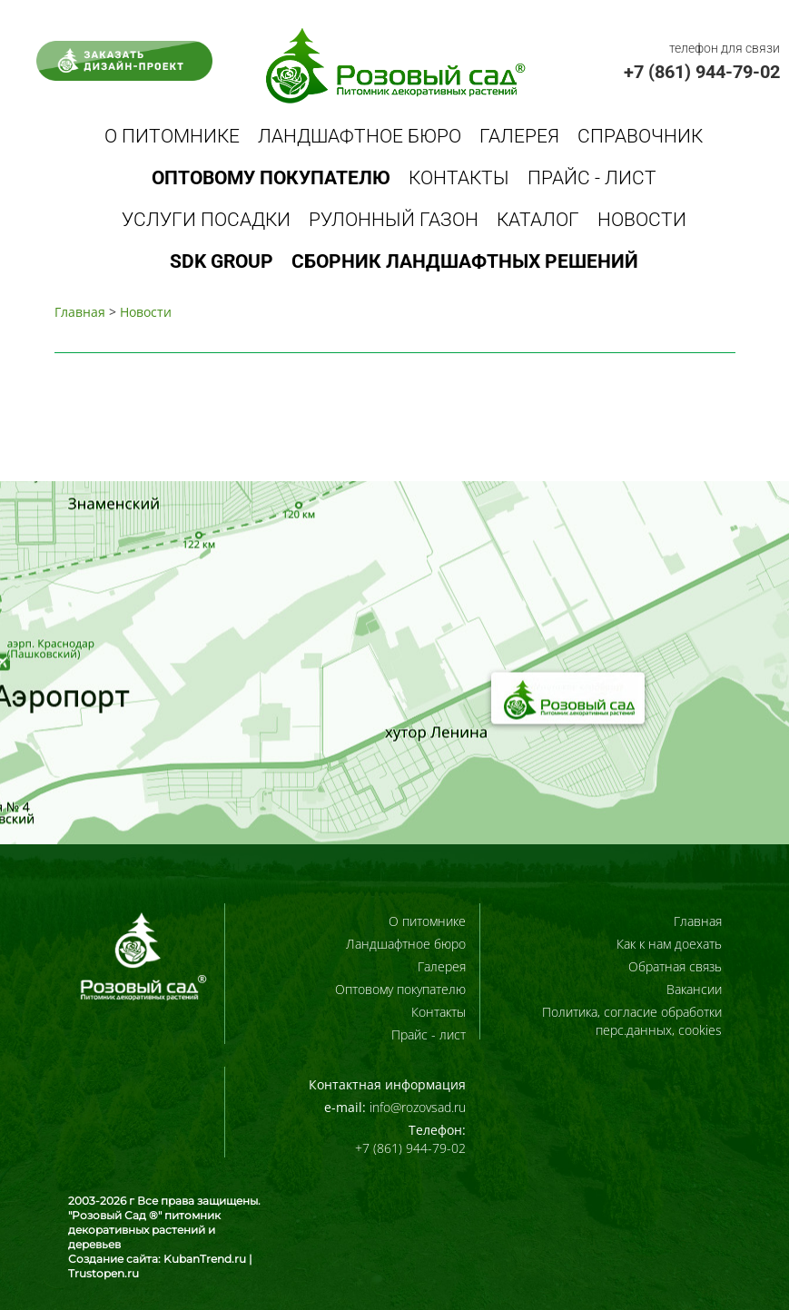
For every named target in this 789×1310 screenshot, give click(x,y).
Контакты (459, 178)
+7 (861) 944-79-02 (702, 72)
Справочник (640, 136)
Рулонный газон (393, 220)
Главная (79, 311)
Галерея (519, 136)
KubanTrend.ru (204, 1259)
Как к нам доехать (669, 943)
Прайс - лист (592, 178)
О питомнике (172, 136)
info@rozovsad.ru (418, 1107)
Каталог (538, 220)
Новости (641, 220)
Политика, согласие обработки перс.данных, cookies (632, 1021)
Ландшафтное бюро (359, 136)
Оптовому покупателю (400, 989)
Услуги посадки (206, 220)
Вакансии (694, 989)
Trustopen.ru (103, 1273)
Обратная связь (675, 966)
